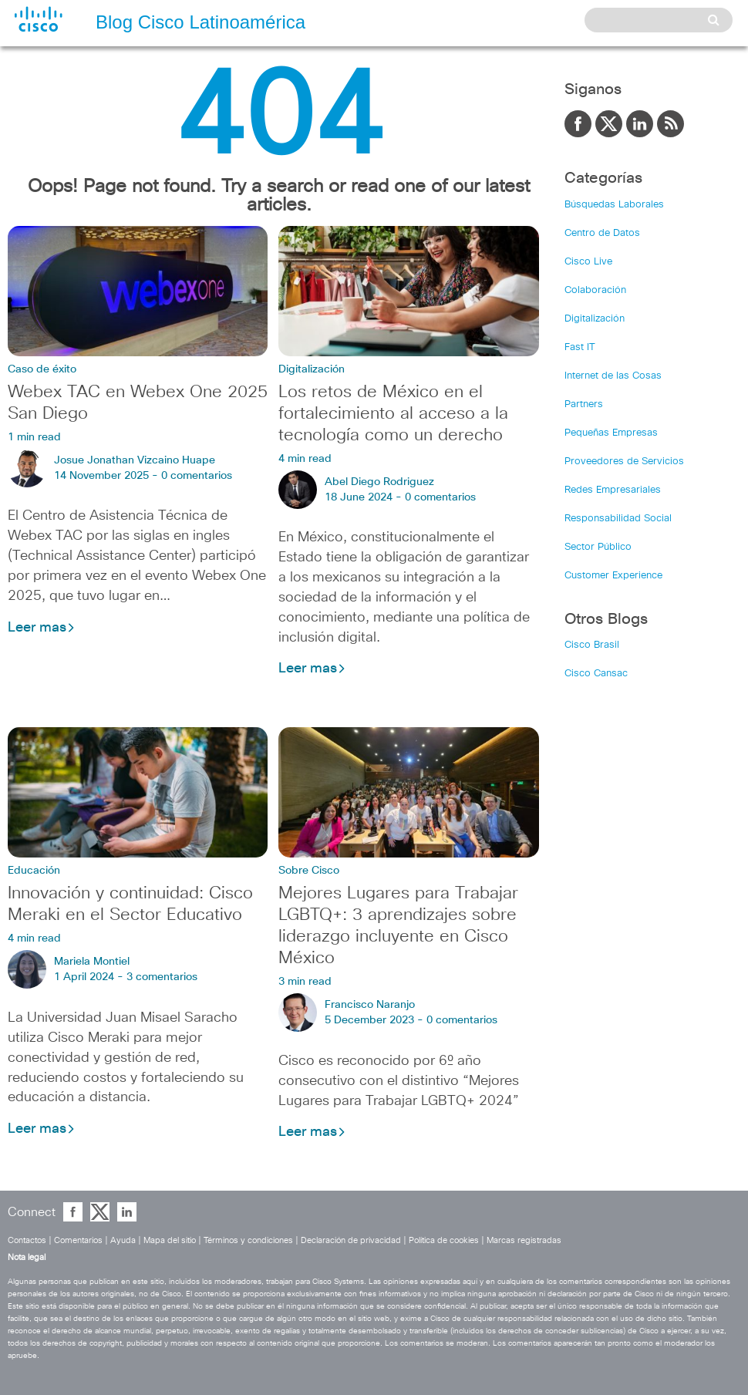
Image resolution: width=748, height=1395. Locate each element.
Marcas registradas (524, 1240)
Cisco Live (588, 262)
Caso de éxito (42, 369)
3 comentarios (161, 977)
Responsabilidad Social (618, 519)
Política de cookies (444, 1240)
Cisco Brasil (591, 645)
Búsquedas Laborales (614, 205)
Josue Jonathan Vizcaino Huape (134, 460)
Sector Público (598, 547)
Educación (34, 870)
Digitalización (311, 369)
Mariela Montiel (92, 961)
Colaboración (595, 290)
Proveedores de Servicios (624, 462)
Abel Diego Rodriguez (379, 482)
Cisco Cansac (596, 674)
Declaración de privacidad (351, 1240)
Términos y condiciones (248, 1240)
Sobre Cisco (308, 870)
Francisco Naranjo (370, 1004)
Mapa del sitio (169, 1240)
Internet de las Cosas (613, 376)
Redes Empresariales (612, 490)
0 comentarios (196, 475)
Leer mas (42, 628)
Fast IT (579, 347)
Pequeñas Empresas (611, 433)
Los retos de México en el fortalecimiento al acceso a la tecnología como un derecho (393, 414)
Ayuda (123, 1240)
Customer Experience (613, 576)
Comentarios (78, 1240)
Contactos (27, 1240)
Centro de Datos (602, 233)
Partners (583, 404)
